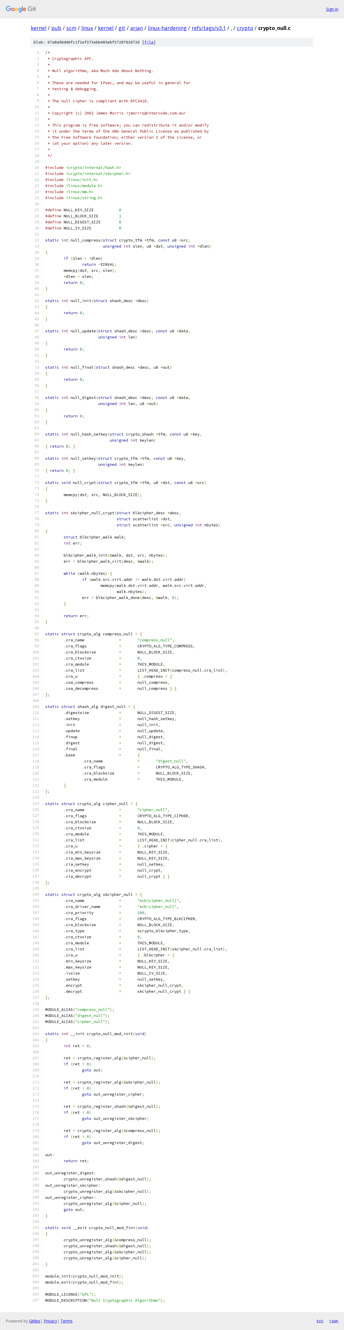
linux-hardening (167, 28)
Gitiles (34, 1321)
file (149, 42)
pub (56, 28)
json (333, 1320)
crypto (245, 28)
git (121, 28)
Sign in (332, 9)
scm (71, 28)
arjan (136, 28)
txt (319, 1320)
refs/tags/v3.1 (209, 28)
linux (87, 28)
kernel (38, 28)
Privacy (50, 1321)
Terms (67, 1321)
